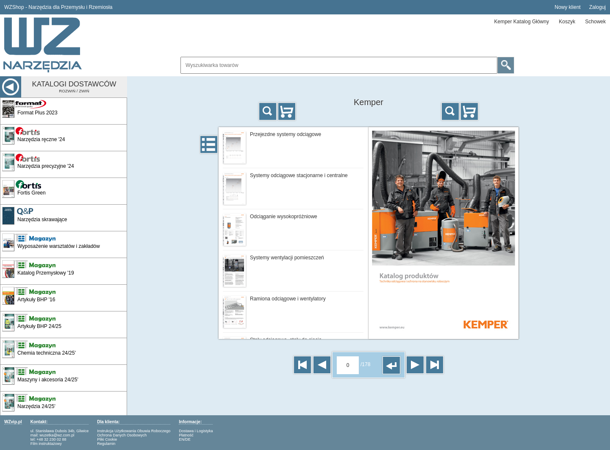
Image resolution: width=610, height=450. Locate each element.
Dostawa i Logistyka (196, 431)
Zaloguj (597, 7)
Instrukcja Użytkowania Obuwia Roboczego (133, 431)
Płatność (186, 435)
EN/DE (185, 439)
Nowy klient (567, 7)
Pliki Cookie (107, 439)
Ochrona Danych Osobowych (122, 435)
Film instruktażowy (46, 444)
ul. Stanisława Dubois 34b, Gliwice (59, 431)
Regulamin (106, 444)
